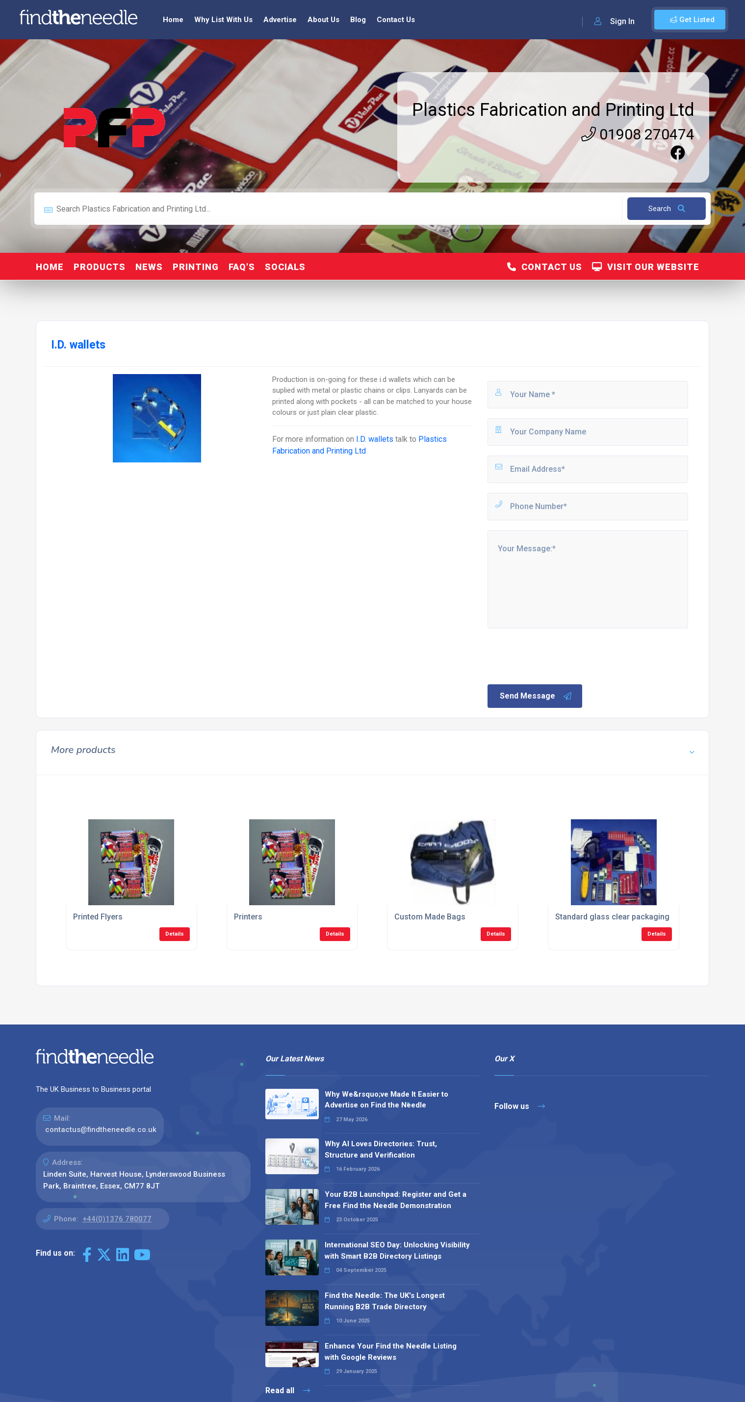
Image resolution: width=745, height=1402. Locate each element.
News (149, 267)
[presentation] (560, 655)
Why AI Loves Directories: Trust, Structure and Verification (381, 1149)
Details (174, 934)
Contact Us (396, 19)
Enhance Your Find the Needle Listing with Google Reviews (391, 1352)
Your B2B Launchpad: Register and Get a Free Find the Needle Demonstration (395, 1200)
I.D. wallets (374, 439)
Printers (248, 916)
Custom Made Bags (429, 916)
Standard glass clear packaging (612, 916)
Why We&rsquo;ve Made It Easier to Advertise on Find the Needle (386, 1100)
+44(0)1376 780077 (117, 1218)
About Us (323, 19)
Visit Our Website (645, 267)
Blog (358, 19)
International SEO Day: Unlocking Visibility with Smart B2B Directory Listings (397, 1250)
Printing (196, 267)
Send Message (536, 696)
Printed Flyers (98, 916)
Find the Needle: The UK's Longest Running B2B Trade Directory (385, 1301)
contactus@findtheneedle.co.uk (100, 1129)
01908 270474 (637, 134)
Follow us (519, 1106)
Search (666, 208)
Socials (285, 267)
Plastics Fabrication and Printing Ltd (553, 110)
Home (173, 19)
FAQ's (242, 267)
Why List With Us (223, 19)
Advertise (280, 19)
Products (100, 267)
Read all (287, 1390)
